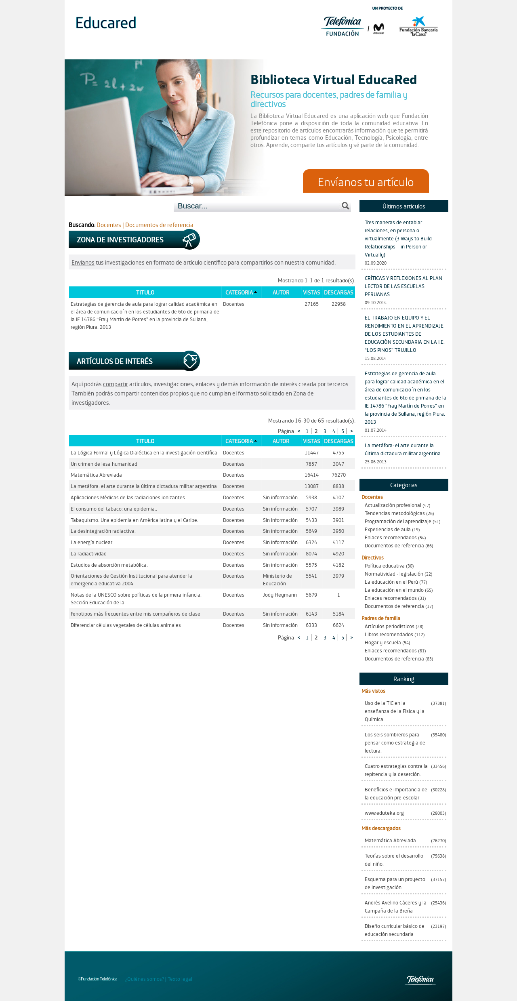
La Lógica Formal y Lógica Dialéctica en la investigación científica (144, 452)
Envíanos (83, 262)
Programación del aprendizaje (398, 521)
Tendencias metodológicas (395, 513)
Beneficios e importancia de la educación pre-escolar (396, 793)
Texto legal (180, 978)
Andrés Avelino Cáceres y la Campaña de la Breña (396, 906)
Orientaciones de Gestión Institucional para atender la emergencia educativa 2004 (131, 579)
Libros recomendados (389, 634)
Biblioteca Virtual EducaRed (333, 78)
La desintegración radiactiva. (103, 530)
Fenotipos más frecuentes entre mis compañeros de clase (135, 613)
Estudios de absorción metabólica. (109, 564)
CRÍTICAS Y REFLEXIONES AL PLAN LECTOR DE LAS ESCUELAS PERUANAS (403, 286)
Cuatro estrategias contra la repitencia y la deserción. (396, 770)
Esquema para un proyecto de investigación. (395, 883)
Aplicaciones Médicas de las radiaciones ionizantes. (128, 497)
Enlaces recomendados (391, 537)
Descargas (338, 292)
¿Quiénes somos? (144, 978)
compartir (115, 383)
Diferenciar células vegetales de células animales (126, 625)
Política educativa (385, 565)
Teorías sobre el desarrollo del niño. (394, 859)
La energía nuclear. (92, 542)
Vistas (311, 292)
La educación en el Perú (391, 581)
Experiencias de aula (388, 529)
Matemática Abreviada (390, 840)
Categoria (239, 292)
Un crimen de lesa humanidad (104, 463)
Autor (281, 292)
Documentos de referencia (394, 545)
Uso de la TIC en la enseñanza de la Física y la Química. (395, 711)
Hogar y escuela (383, 642)
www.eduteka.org (384, 812)
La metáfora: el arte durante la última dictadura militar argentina (403, 449)
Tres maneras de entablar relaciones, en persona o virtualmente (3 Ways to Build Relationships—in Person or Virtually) (398, 238)
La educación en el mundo (394, 589)
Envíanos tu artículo (366, 180)
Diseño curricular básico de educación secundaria (395, 930)
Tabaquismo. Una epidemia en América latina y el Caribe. (134, 520)
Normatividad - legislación (394, 573)
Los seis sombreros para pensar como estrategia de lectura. (395, 742)
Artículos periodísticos (389, 626)
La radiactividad (89, 553)
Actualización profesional (393, 505)
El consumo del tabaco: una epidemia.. (114, 508)
